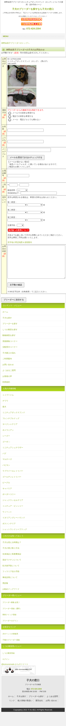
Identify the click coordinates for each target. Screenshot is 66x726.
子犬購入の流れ (9, 359)
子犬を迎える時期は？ (11, 549)
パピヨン (6, 472)
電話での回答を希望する (20, 116)
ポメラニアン (8, 436)
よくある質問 (52, 703)
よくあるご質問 (9, 377)
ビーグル (6, 489)
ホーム (5, 318)
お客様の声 (7, 383)
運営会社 (39, 707)
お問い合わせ (8, 371)
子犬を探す (7, 324)
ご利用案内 (7, 365)
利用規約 (6, 388)
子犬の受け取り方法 (10, 554)
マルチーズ (7, 466)
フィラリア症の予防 (10, 578)
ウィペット (7, 518)
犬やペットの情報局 (10, 640)
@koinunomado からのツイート (14, 671)
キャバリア (7, 495)
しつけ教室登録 (8, 660)
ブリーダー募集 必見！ (11, 609)
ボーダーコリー (9, 501)
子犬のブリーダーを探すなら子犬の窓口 (33, 9)
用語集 (5, 590)
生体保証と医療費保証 (11, 560)
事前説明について (9, 584)
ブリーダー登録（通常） (12, 615)
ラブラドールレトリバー (12, 477)
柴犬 (4, 413)
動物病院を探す (9, 342)
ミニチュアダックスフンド (13, 419)
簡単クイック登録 (9, 621)
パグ (4, 460)
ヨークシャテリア (9, 431)
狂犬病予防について (10, 572)
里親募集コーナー (9, 348)
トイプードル (8, 401)
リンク (12, 707)
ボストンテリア (9, 530)
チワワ (5, 407)
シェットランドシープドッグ (14, 536)
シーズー (6, 442)
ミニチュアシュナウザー (12, 454)
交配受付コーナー (9, 353)
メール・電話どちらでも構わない (24, 119)
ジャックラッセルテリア (12, 507)
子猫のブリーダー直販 (11, 646)
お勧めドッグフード (10, 595)
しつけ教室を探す (9, 336)
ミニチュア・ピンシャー (12, 512)
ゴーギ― (6, 448)
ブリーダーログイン (10, 627)
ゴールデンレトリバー (11, 483)
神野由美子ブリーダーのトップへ (15, 43)
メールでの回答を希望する (21, 113)
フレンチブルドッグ (10, 425)
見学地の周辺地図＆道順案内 (20, 242)
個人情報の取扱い (24, 707)
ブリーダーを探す (9, 330)
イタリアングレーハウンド (13, 524)
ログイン (5, 666)
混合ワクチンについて (11, 566)
